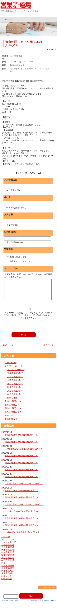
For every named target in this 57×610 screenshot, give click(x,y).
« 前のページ (7, 349)
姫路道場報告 (7, 572)
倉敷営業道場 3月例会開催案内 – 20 (21, 439)
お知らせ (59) (11, 366)
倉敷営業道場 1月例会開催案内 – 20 (21, 473)
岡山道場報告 (7, 575)
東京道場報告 (7, 577)
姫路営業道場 (7, 556)
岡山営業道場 (7, 559)
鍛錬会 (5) (12, 402)
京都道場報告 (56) (13, 405)
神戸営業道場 (7, 564)
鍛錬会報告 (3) (11, 423)
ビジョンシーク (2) (16, 374)
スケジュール (7, 543)
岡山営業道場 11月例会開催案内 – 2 (21, 529)
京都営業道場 (7, 548)
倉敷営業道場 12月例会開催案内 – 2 (21, 494)
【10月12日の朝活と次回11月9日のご (22, 515)
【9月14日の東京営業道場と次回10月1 (23, 536)
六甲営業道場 (7, 551)
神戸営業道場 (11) (15, 398)
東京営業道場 (7, 562)
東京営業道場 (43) (15, 395)
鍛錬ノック (6, 580)
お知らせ (9, 359)
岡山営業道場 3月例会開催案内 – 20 (21, 446)
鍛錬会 (4, 567)
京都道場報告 (7, 569)
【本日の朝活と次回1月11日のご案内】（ (24, 487)
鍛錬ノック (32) (12, 419)
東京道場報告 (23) (13, 416)
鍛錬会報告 (6, 583)
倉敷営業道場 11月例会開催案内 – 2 (21, 522)
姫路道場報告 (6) (12, 409)
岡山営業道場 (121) (16, 391)
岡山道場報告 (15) (13, 412)
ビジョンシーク (8, 546)
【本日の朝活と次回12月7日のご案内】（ (24, 508)
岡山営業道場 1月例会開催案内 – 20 (21, 481)
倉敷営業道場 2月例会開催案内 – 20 (21, 460)
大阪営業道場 (7, 554)
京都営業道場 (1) (15, 377)
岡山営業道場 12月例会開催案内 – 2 (21, 501)
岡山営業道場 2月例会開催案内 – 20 (21, 467)
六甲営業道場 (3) (15, 381)
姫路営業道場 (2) (15, 388)
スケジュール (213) (13, 370)
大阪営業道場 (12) (15, 384)
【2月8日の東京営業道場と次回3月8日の (23, 453)
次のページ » (49, 349)
